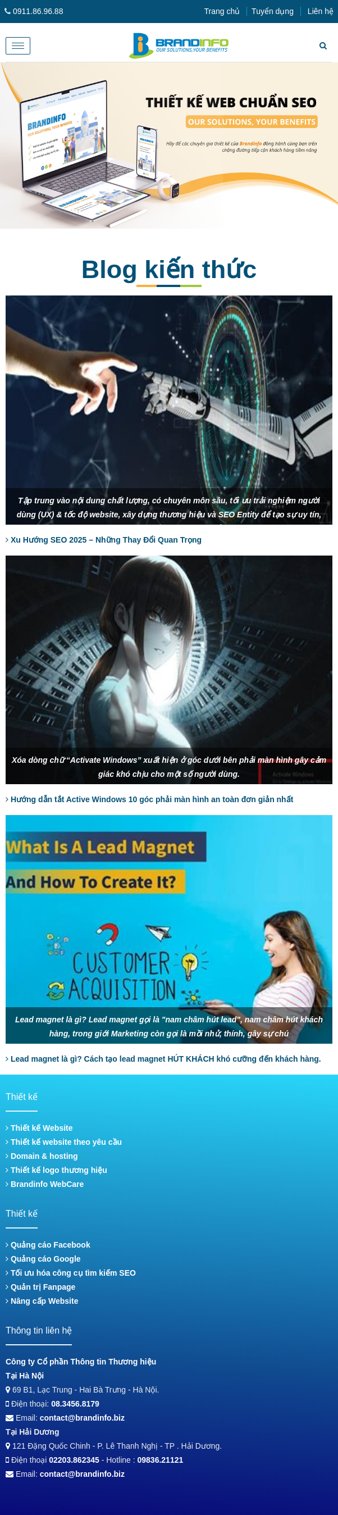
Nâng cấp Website (42, 1300)
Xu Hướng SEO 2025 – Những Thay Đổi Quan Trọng (104, 539)
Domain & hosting (42, 1156)
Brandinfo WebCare (45, 1184)
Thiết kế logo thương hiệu (56, 1170)
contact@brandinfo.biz (82, 1417)
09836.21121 (161, 1459)
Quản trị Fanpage (40, 1286)
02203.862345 (74, 1459)
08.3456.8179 (75, 1403)
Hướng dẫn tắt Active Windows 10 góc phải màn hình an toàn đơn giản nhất (149, 799)
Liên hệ (321, 11)
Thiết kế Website (39, 1127)
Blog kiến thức (169, 269)
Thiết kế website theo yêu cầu (64, 1142)
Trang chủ (222, 11)
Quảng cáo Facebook (48, 1244)
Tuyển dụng (273, 11)
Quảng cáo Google (43, 1258)
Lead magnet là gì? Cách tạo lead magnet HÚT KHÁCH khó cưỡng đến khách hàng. (163, 1058)
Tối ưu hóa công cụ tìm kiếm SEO (71, 1272)
